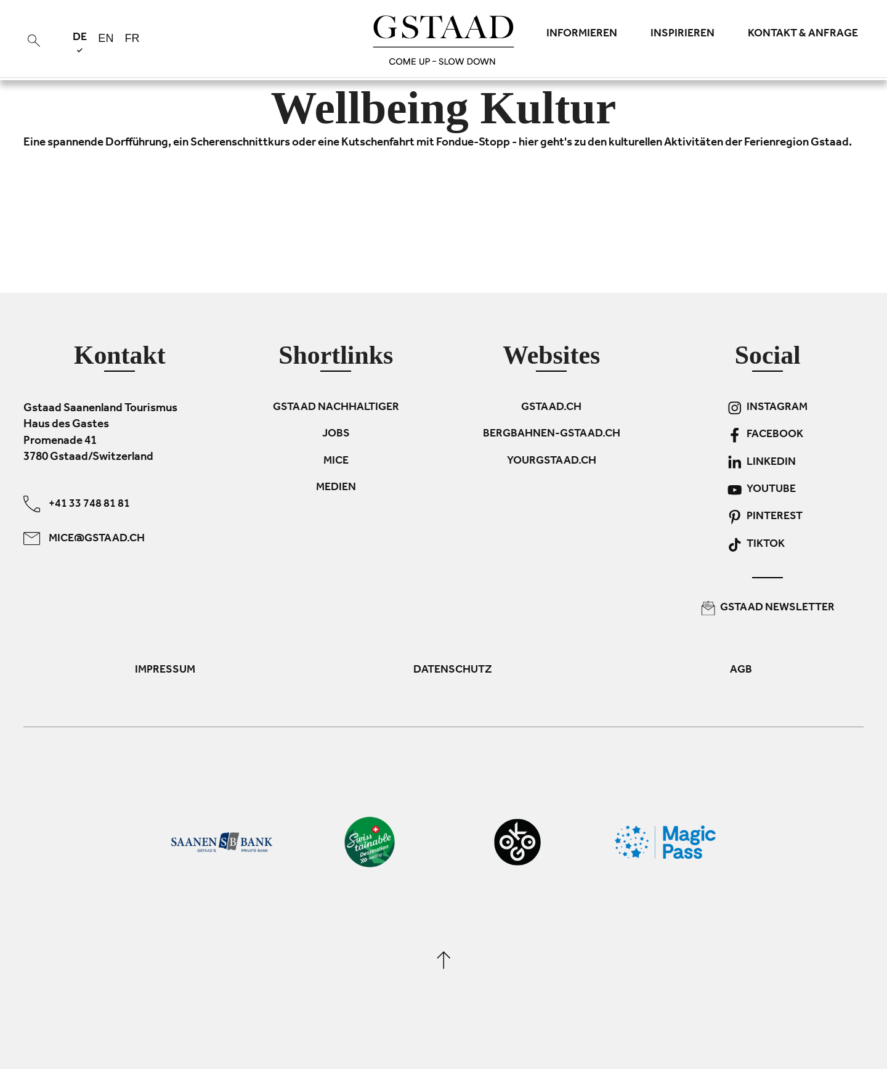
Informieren (581, 34)
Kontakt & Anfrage (803, 34)
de (79, 42)
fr (131, 38)
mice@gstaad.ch (84, 538)
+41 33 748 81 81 (76, 503)
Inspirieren (682, 34)
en (105, 38)
